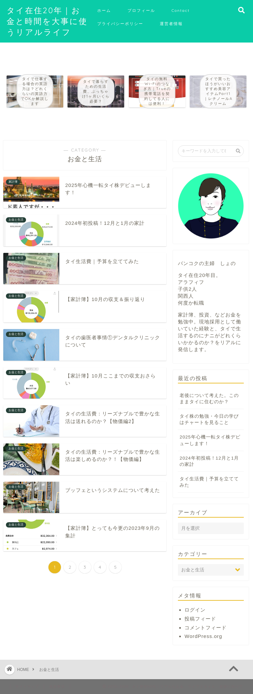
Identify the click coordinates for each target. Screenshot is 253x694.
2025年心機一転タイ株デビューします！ (210, 440)
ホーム (104, 10)
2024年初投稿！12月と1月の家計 (209, 461)
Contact (181, 10)
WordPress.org (203, 636)
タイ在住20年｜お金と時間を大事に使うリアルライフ (47, 21)
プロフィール (141, 10)
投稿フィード (200, 618)
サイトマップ (27, 686)
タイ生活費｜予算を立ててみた (209, 482)
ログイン (195, 610)
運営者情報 (171, 23)
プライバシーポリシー (120, 23)
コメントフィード (205, 627)
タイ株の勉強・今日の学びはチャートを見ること (209, 419)
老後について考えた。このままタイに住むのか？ (209, 398)
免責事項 (57, 686)
